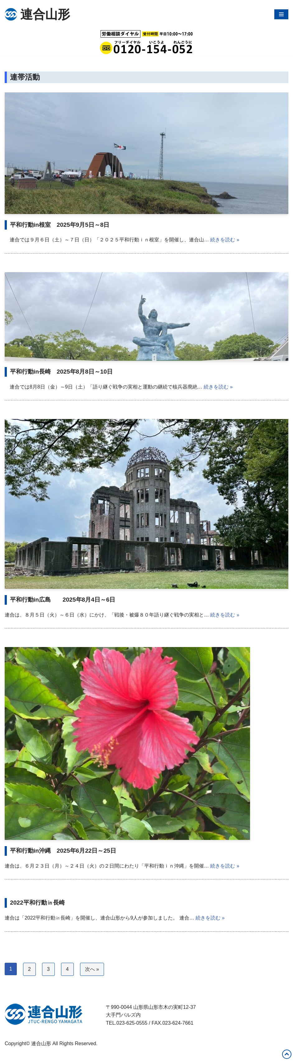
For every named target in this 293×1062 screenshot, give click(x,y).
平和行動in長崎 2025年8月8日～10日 (61, 371)
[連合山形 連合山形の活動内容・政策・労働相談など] (37, 14)
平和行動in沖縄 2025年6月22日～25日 (63, 851)
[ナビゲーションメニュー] (281, 14)
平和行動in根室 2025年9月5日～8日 (60, 224)
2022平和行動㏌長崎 (37, 903)
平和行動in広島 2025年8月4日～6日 (63, 599)
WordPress (60, 1055)
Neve (10, 1055)
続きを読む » (224, 240)
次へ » (92, 969)
